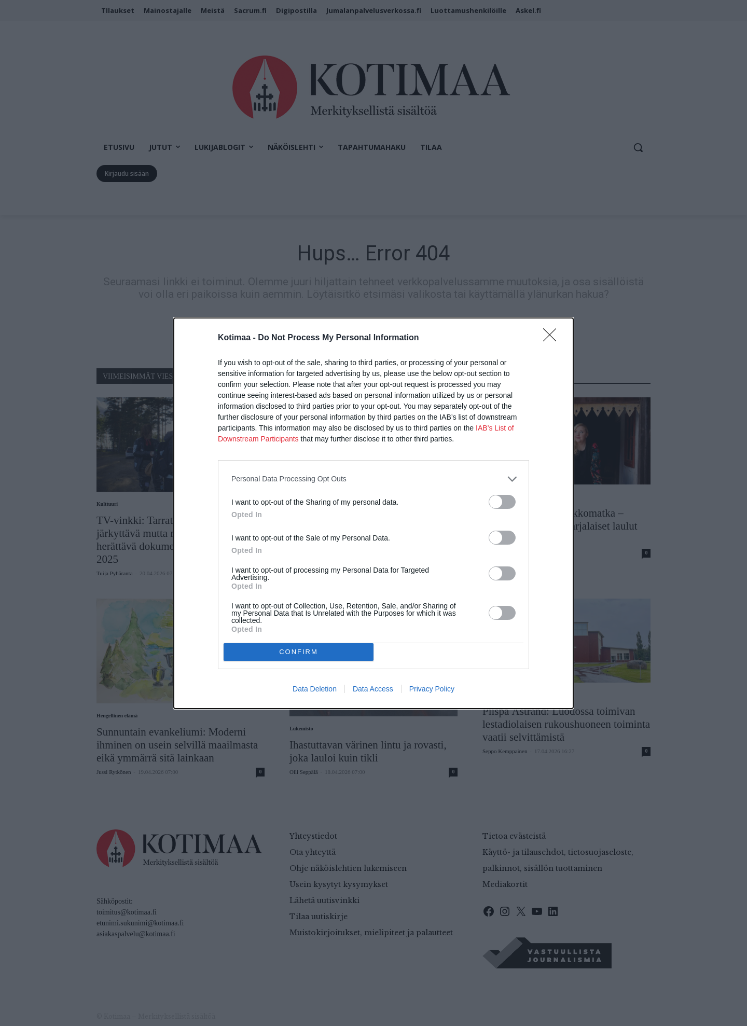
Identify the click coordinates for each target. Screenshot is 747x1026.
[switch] (502, 501)
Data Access (373, 689)
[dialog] (373, 512)
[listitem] (373, 478)
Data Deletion (315, 689)
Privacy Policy (431, 689)
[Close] (553, 338)
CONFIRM (298, 651)
